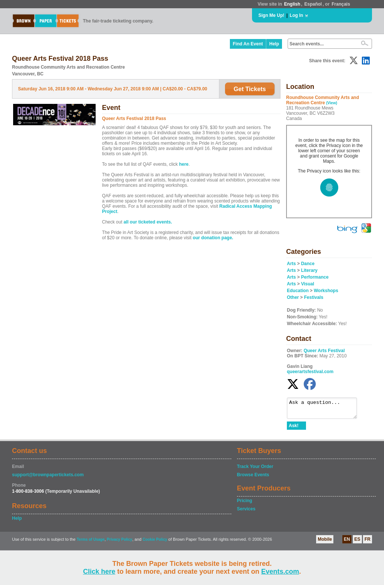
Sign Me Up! (271, 15)
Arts (291, 263)
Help (274, 43)
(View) (331, 103)
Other (293, 297)
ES (357, 542)
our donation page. (213, 237)
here (183, 164)
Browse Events (253, 478)
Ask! (293, 429)
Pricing (244, 504)
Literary (309, 270)
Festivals (313, 297)
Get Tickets (250, 89)
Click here (99, 571)
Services (246, 512)
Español (313, 4)
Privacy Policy (119, 543)
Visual (307, 283)
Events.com (280, 571)
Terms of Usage (90, 543)
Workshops (326, 290)
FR (367, 542)
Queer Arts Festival (324, 350)
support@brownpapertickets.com (48, 478)
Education (298, 290)
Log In (296, 15)
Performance (314, 277)
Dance (308, 263)
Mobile (325, 542)
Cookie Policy (154, 543)
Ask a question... (325, 410)
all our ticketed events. (147, 222)
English (292, 4)
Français (341, 4)
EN (347, 542)
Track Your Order (255, 469)
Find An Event (248, 43)
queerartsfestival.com (310, 371)
